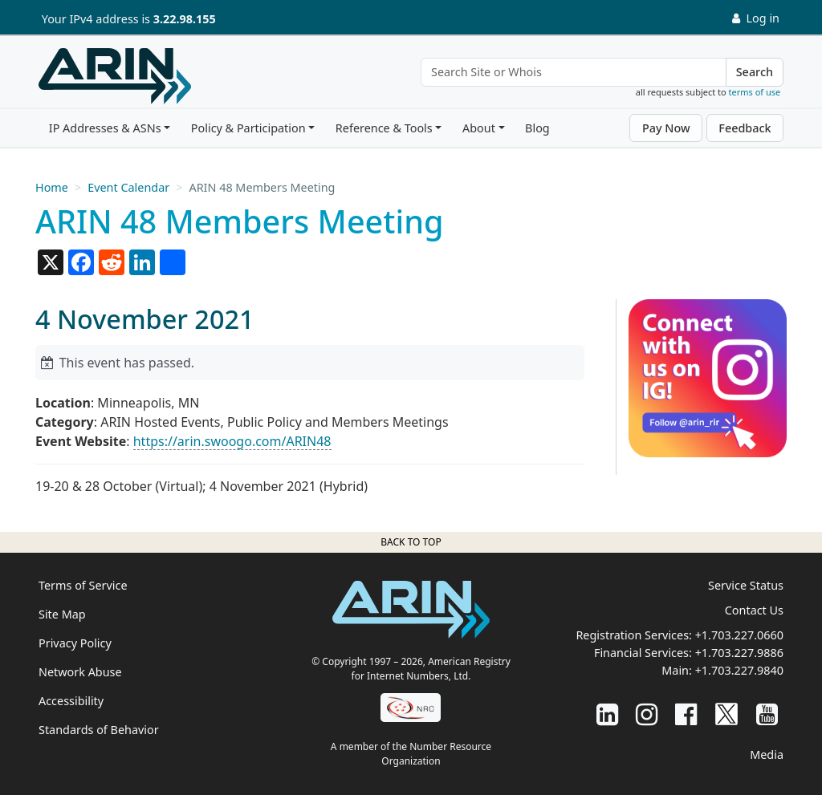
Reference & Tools (384, 128)
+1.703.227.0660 (739, 635)
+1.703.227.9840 (739, 670)
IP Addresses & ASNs (105, 128)
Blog (537, 128)
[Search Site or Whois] (573, 72)
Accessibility (71, 700)
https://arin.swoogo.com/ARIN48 (232, 441)
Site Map (62, 614)
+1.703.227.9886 (739, 652)
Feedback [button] (744, 128)
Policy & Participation (248, 128)
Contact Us (754, 610)
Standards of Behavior (99, 729)
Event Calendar (128, 187)
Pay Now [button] (666, 128)
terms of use (755, 92)
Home (51, 187)
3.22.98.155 (184, 18)
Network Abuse (80, 671)
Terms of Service (83, 585)
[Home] (115, 76)
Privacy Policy (75, 643)
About (478, 128)
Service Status (745, 585)
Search (754, 71)
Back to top (410, 542)
